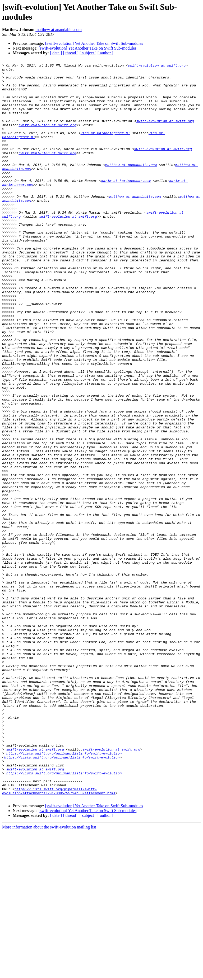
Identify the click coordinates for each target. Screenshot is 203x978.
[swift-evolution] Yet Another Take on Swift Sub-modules (94, 43)
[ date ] (56, 53)
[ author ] (105, 53)
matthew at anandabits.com (58, 29)
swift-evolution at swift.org (157, 66)
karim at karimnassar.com (125, 204)
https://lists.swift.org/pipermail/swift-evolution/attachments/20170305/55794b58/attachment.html (59, 937)
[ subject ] (88, 53)
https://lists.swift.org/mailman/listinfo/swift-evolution (64, 891)
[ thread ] (71, 53)
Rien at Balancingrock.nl (105, 147)
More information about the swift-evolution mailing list (49, 973)
